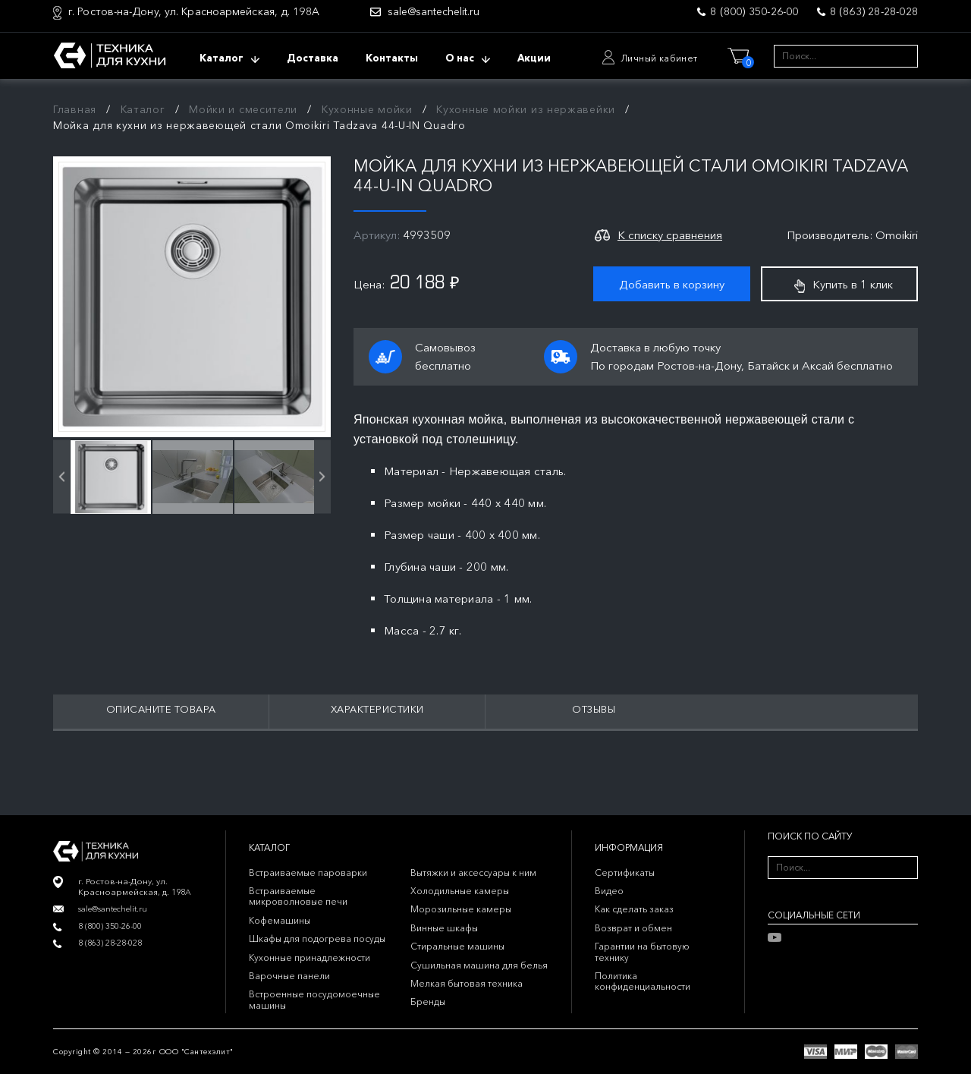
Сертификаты (625, 872)
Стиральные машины (457, 946)
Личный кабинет (659, 58)
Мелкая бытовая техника (466, 983)
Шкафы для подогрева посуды (317, 938)
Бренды (427, 1001)
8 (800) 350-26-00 (754, 11)
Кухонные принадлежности (309, 957)
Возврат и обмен (633, 928)
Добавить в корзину (671, 284)
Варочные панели (289, 975)
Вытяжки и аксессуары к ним (473, 872)
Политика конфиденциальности (642, 981)
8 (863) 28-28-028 (874, 11)
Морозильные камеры (460, 909)
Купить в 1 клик (843, 284)
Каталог (143, 109)
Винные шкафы (444, 928)
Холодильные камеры (459, 890)
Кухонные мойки (367, 109)
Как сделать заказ (634, 909)
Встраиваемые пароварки (308, 872)
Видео (609, 890)
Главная (74, 109)
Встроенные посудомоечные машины (314, 999)
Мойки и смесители (243, 109)
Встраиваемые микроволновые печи (298, 896)
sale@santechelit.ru (433, 11)
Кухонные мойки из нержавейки (525, 109)
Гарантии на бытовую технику (642, 951)
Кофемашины (279, 920)
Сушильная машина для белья (479, 965)
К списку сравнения (669, 235)
